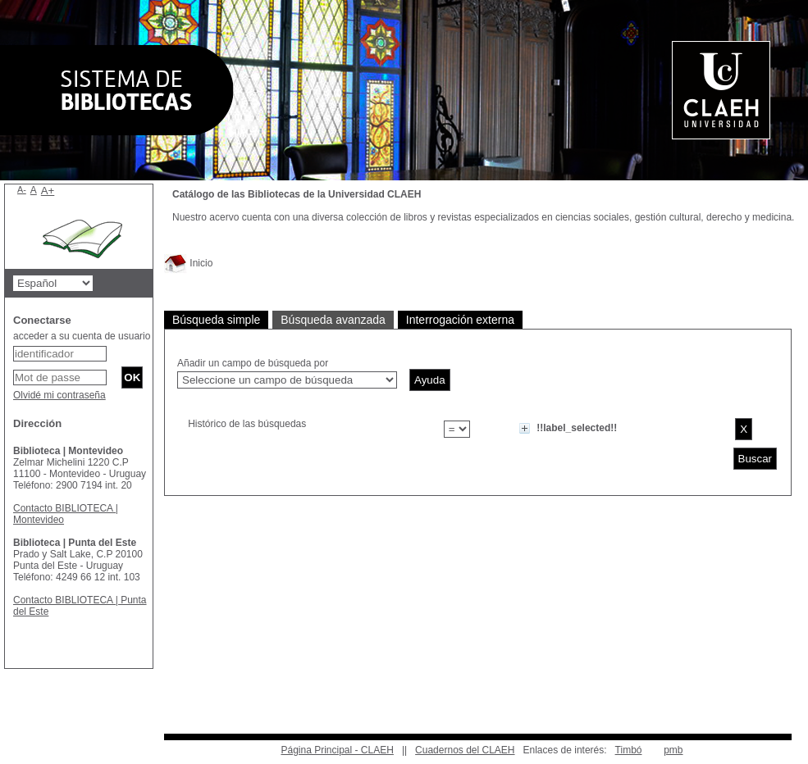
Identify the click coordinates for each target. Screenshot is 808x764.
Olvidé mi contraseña (59, 395)
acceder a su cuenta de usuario (81, 336)
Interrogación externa (460, 319)
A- (21, 189)
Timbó (628, 750)
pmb (673, 750)
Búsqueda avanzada (333, 319)
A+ (48, 190)
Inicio (188, 263)
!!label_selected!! (576, 428)
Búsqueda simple (216, 319)
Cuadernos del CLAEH (464, 750)
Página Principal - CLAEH (337, 750)
